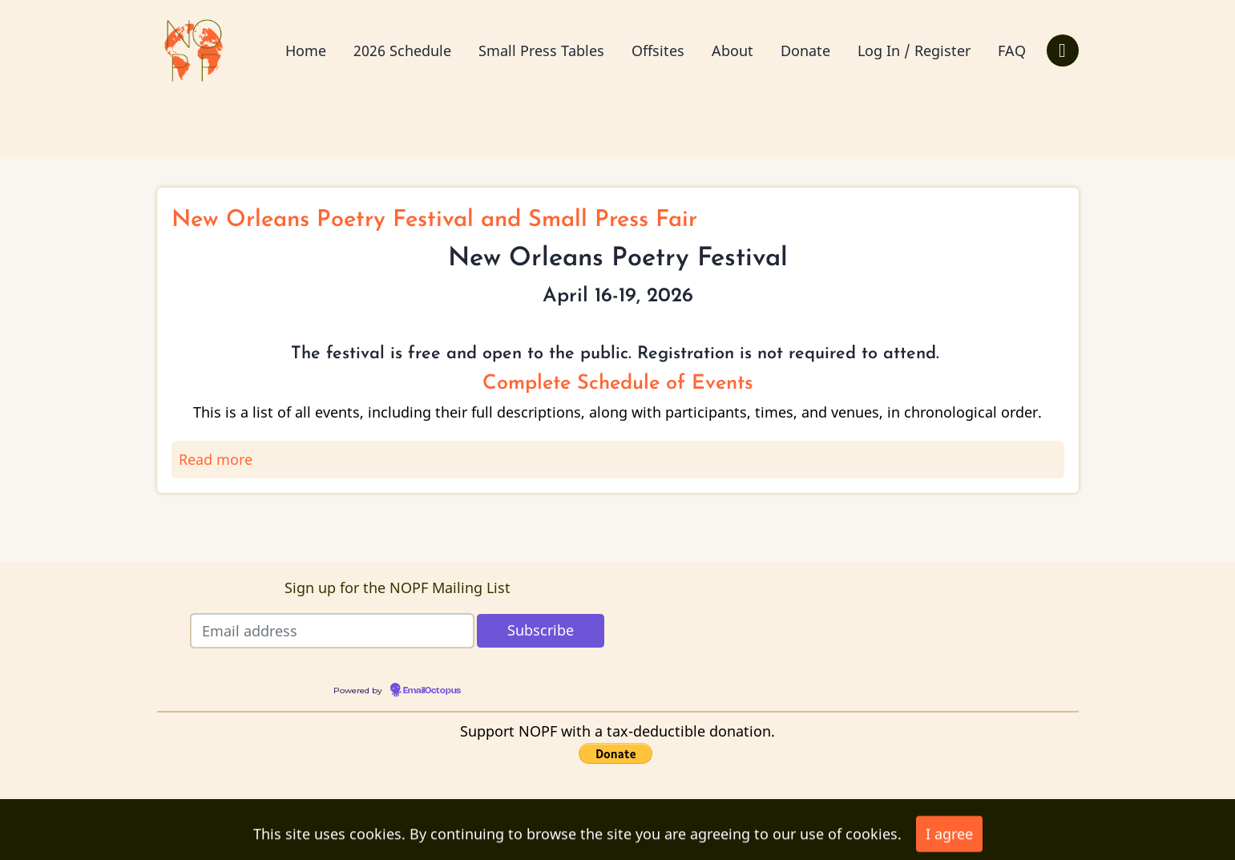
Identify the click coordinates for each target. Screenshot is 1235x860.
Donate (805, 50)
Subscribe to (170, 520)
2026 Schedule (402, 50)
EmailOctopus (432, 691)
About (732, 50)
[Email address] (332, 631)
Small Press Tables (541, 50)
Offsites (658, 50)
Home (305, 50)
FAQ (1012, 50)
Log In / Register (914, 50)
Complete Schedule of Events (617, 383)
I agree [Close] (949, 838)
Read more (215, 459)
